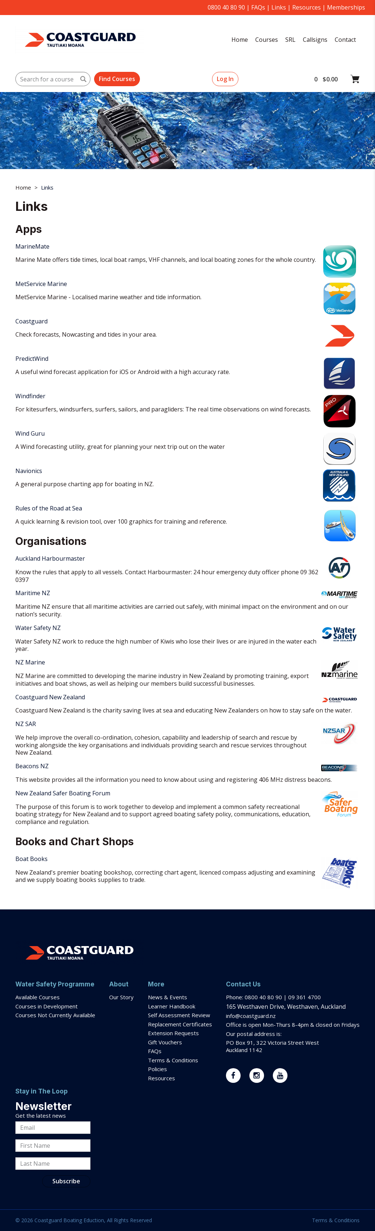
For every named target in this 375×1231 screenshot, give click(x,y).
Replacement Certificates (180, 1024)
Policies (157, 1069)
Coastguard (31, 321)
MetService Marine (41, 284)
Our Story (121, 997)
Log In (225, 79)
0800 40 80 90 (226, 7)
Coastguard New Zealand (50, 697)
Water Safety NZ (38, 628)
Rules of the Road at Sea (48, 508)
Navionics (28, 471)
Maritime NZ (32, 593)
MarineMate (32, 246)
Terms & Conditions (174, 1060)
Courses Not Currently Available (55, 1015)
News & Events (167, 997)
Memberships (346, 7)
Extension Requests (173, 1033)
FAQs (258, 7)
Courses (266, 40)
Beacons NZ (32, 766)
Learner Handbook (171, 1006)
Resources (306, 7)
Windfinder (30, 396)
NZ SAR (25, 724)
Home (239, 40)
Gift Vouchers (165, 1042)
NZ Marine (30, 662)
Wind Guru (30, 433)
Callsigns (315, 40)
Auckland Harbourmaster (50, 558)
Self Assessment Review (179, 1015)
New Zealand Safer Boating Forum (62, 793)
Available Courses (37, 997)
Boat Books (31, 859)
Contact (345, 40)
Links (278, 7)
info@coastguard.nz (251, 1015)
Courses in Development (46, 1006)
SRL (290, 40)
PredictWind (31, 359)
